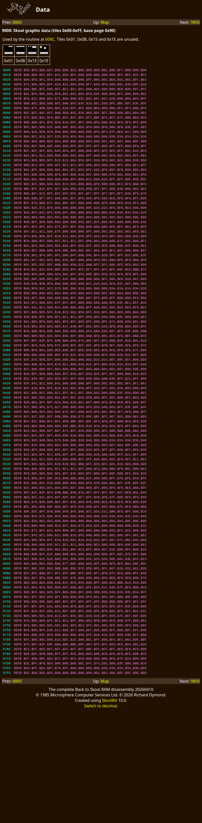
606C (50, 39)
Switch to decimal (100, 802)
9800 (195, 22)
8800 (17, 22)
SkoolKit (109, 796)
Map (104, 22)
